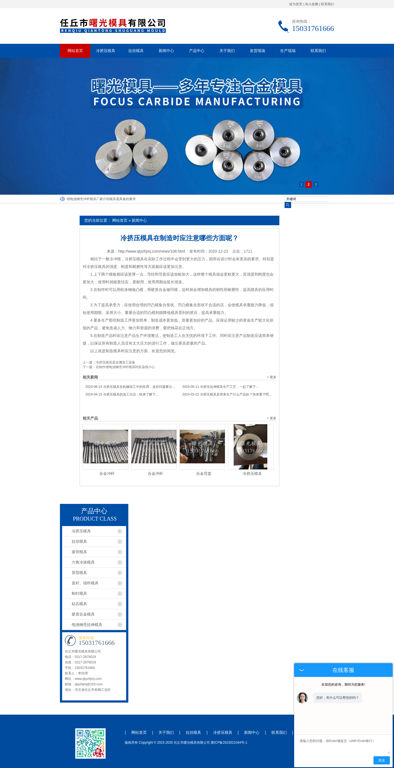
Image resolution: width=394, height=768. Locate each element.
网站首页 (75, 50)
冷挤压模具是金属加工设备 (115, 362)
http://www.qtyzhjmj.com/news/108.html (151, 251)
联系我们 (327, 4)
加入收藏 (311, 4)
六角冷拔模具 (83, 562)
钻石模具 (79, 604)
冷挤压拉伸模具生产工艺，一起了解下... (220, 387)
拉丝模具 (136, 50)
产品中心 (196, 50)
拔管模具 (79, 552)
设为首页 (295, 4)
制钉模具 (79, 593)
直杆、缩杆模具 (85, 583)
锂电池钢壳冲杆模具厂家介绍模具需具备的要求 (101, 199)
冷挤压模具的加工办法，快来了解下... (121, 394)
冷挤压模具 (105, 50)
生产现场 (288, 50)
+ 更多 (271, 377)
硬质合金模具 (83, 614)
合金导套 (204, 473)
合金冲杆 (107, 473)
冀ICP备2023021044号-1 (229, 742)
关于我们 (227, 50)
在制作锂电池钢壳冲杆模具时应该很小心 (125, 367)
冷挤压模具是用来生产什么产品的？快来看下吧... (227, 394)
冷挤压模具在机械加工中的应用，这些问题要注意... (131, 387)
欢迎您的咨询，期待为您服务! (343, 684)
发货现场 (257, 50)
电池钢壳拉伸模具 (87, 624)
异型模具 (79, 572)
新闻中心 (166, 50)
